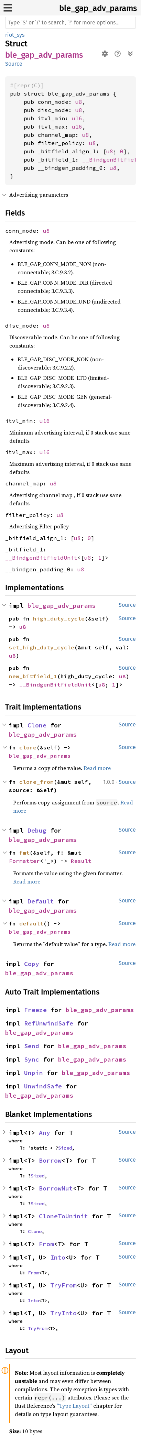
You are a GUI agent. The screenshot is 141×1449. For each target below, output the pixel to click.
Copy (31, 964)
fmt (24, 852)
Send (31, 1046)
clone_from (36, 781)
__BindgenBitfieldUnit (41, 557)
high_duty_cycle (59, 618)
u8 (78, 101)
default (31, 923)
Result (81, 860)
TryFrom (63, 1285)
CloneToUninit (63, 1216)
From (46, 1244)
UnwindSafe (43, 1086)
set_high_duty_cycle (41, 647)
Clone (37, 725)
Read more (97, 768)
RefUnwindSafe (48, 1023)
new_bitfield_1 (33, 676)
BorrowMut (56, 1188)
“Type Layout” (74, 1405)
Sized (65, 1148)
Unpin (33, 1073)
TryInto (63, 1313)
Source (13, 64)
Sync (31, 1059)
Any (44, 1133)
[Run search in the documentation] (70, 23)
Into (57, 1257)
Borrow (50, 1160)
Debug (37, 830)
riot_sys (14, 35)
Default (41, 901)
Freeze (35, 1010)
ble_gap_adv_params (98, 8)
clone (27, 747)
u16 (77, 118)
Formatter (24, 860)
